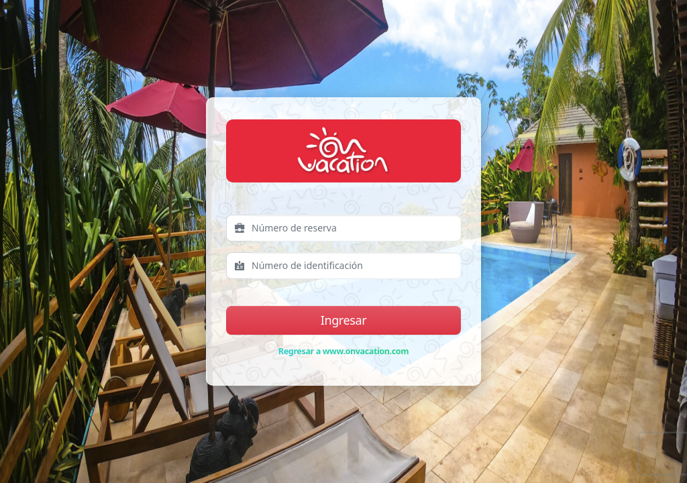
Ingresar (343, 320)
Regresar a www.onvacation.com (343, 351)
